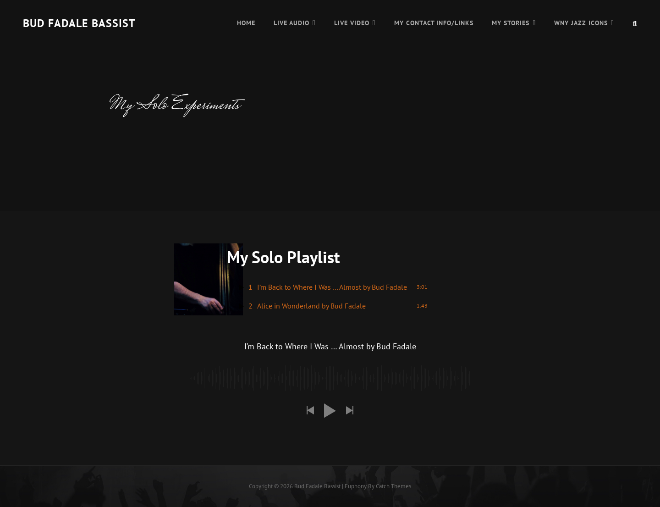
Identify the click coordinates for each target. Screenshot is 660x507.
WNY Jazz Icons (581, 23)
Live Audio (291, 23)
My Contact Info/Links (434, 23)
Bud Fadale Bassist (79, 23)
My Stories (510, 23)
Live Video (351, 23)
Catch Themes (393, 486)
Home (246, 23)
